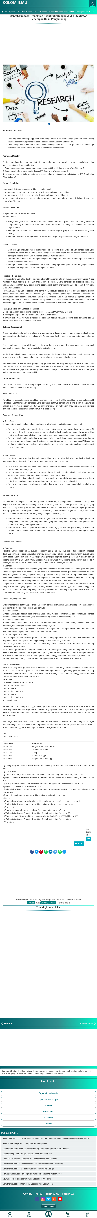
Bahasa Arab (48, 1111)
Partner (39, 1194)
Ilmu (88, 838)
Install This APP (48, 1206)
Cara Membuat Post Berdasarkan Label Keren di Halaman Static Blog (33, 1163)
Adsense (48, 1105)
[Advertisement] (48, 42)
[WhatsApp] (46, 852)
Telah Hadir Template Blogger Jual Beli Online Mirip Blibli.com (30, 1158)
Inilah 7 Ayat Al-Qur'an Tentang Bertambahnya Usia (25, 1143)
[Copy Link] (64, 852)
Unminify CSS (68, 1194)
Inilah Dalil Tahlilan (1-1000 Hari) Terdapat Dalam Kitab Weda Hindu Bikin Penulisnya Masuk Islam (46, 1138)
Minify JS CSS (52, 1194)
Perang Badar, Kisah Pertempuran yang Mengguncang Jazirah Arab (32, 1174)
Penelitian (79, 843)
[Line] (60, 852)
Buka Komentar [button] (48, 1081)
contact (31, 902)
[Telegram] (55, 852)
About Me (27, 1194)
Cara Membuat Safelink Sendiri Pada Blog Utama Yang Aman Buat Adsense (36, 1148)
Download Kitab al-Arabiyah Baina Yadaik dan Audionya (27, 1179)
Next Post (9, 1023)
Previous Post (86, 1023)
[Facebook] (32, 852)
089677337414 (48, 902)
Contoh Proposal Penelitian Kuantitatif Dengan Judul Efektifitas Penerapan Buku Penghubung (48, 17)
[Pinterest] (41, 852)
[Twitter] (37, 852)
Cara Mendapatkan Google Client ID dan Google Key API (27, 1153)
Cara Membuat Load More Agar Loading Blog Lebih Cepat (28, 1184)
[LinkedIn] (50, 852)
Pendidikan (48, 1117)
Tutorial (48, 1123)
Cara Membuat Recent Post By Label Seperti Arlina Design (28, 1168)
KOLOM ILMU (15, 2)
